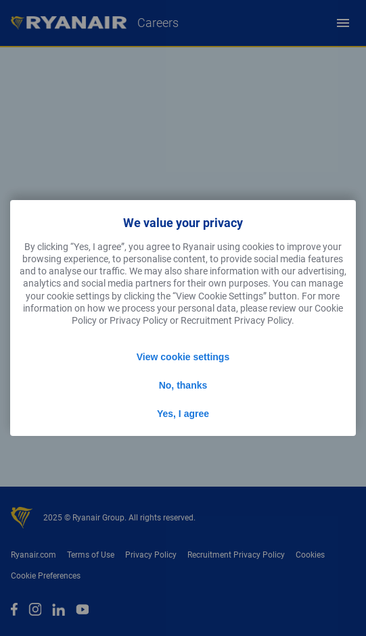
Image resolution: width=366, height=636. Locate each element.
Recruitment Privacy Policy (236, 320)
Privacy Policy (139, 320)
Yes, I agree (183, 413)
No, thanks (183, 385)
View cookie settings (183, 356)
